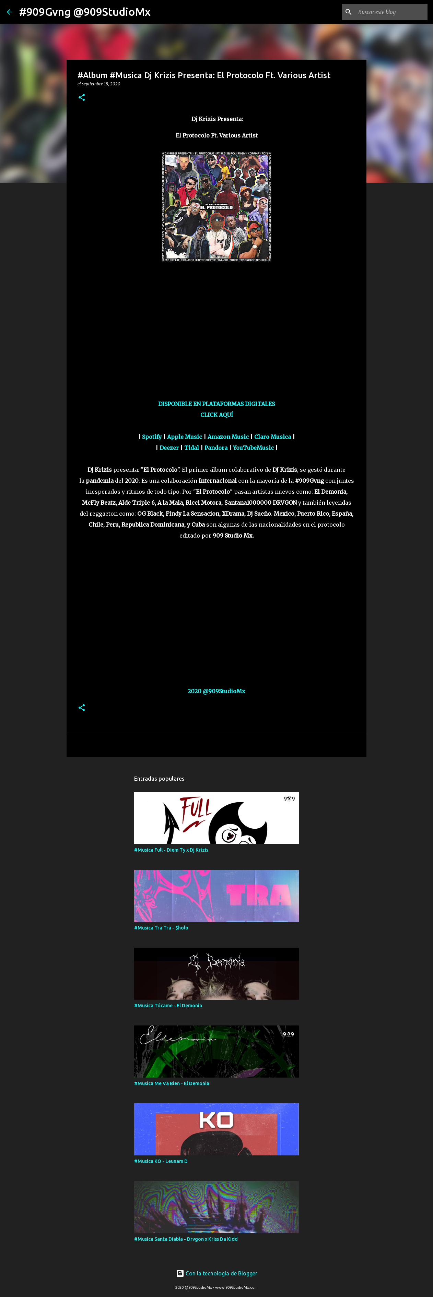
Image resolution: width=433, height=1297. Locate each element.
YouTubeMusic (253, 447)
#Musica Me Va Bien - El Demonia (171, 1083)
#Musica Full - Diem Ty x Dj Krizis (171, 850)
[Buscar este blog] (391, 12)
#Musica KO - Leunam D (161, 1161)
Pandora (215, 447)
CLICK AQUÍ (216, 414)
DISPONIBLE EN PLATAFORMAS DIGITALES (216, 403)
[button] (82, 98)
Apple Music (184, 436)
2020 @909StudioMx (216, 691)
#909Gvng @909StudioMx (85, 11)
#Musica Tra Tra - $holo (161, 927)
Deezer (169, 447)
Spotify (152, 436)
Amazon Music (228, 436)
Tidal (191, 447)
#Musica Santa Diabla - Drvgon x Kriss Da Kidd (186, 1239)
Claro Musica (272, 436)
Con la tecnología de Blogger (216, 1273)
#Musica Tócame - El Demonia (168, 1005)
